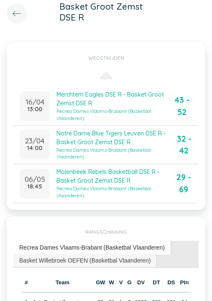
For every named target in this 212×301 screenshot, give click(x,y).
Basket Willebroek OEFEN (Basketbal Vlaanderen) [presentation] (85, 260)
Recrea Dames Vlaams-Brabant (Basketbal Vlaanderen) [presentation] (92, 247)
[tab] (92, 248)
